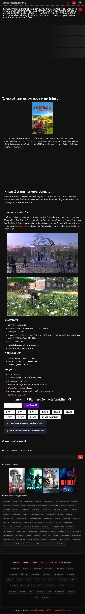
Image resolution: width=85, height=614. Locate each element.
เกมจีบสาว (25, 514)
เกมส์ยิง (23, 505)
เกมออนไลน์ (70, 526)
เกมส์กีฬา (63, 505)
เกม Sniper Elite (20, 539)
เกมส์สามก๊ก (50, 514)
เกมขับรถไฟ (58, 518)
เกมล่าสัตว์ (43, 539)
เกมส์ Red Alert (39, 544)
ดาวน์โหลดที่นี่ (31, 405)
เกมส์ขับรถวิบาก (76, 535)
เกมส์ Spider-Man (38, 522)
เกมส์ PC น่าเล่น (17, 501)
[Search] (74, 2)
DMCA (35, 562)
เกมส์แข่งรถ (60, 514)
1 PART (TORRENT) (50, 417)
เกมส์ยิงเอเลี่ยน (48, 518)
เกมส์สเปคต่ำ (74, 501)
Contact (26, 562)
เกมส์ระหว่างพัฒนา (59, 544)
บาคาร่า (28, 580)
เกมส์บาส (48, 544)
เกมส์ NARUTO (65, 535)
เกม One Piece (21, 531)
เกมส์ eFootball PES (58, 526)
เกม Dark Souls (27, 544)
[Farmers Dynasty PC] (42, 272)
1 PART (9, 412)
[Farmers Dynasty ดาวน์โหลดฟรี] (42, 316)
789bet (37, 580)
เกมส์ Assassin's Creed (37, 514)
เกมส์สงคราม (25, 510)
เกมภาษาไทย (31, 505)
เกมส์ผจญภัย (38, 501)
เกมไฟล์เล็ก (6, 510)
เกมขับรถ (65, 510)
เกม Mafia (28, 535)
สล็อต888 (13, 586)
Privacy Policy (66, 562)
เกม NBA (55, 535)
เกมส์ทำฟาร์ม (46, 510)
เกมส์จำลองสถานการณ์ (62, 501)
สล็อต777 (19, 580)
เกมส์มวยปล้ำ (27, 522)
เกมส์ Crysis (43, 531)
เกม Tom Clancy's (33, 539)
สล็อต (21, 586)
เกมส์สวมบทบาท (48, 501)
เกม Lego (58, 522)
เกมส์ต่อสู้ (71, 505)
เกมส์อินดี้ (15, 505)
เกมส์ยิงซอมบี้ (56, 510)
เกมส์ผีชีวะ (76, 518)
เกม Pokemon (68, 522)
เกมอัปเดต (6, 544)
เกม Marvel (69, 514)
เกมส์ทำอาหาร (75, 531)
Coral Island (24, 226)
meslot (70, 568)
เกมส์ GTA (6, 522)
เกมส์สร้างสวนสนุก (64, 539)
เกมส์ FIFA (67, 518)
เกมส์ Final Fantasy (35, 518)
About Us (16, 562)
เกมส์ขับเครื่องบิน (8, 539)
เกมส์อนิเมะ (74, 510)
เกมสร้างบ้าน (35, 526)
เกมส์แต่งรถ (53, 531)
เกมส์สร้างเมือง (36, 510)
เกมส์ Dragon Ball (8, 526)
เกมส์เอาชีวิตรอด (42, 505)
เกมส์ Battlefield (32, 531)
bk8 (44, 580)
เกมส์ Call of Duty (22, 518)
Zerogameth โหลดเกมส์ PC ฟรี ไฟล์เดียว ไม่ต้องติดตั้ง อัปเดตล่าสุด (49, 610)
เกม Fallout (19, 535)
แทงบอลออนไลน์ (62, 580)
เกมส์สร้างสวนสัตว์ (8, 535)
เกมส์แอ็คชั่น (28, 501)
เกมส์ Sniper (52, 539)
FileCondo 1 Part (13, 405)
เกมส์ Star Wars (16, 522)
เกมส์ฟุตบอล (16, 514)
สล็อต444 (10, 580)
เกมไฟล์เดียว (6, 501)
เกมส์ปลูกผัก (6, 514)
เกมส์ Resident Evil (8, 518)
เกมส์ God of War (64, 531)
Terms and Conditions (49, 562)
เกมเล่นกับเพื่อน (16, 544)
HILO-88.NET (15, 568)
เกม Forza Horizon (8, 531)
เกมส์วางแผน (6, 505)
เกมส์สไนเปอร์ (76, 539)
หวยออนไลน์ (70, 574)
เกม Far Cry (49, 522)
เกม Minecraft (46, 535)
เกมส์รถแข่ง (16, 510)
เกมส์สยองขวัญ (54, 505)
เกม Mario (37, 535)
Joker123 (35, 574)
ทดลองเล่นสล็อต (58, 574)
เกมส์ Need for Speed (22, 526)
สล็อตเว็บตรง (26, 568)
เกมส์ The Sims (46, 526)
